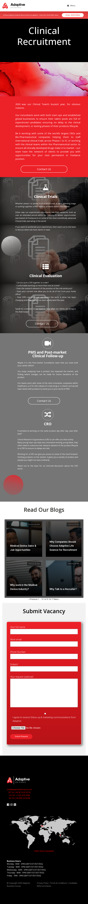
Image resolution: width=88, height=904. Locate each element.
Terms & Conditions (58, 881)
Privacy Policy (42, 881)
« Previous (33, 597)
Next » (56, 597)
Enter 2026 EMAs (73, 15)
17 (52, 597)
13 (42, 597)
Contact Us (44, 168)
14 (45, 597)
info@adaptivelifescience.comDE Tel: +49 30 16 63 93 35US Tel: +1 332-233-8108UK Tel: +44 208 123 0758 (19, 792)
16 (50, 597)
